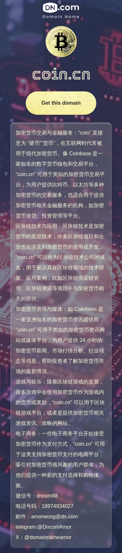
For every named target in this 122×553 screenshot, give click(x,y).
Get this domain (61, 103)
